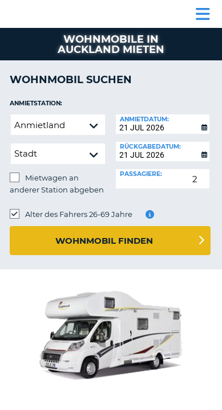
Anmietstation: (36, 103)
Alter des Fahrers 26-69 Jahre (78, 214)
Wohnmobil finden (104, 240)
